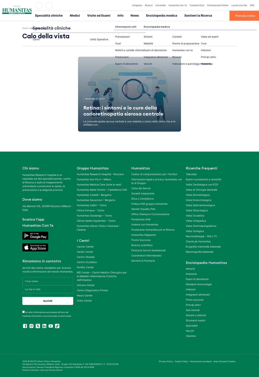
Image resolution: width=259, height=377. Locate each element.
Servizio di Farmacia (143, 260)
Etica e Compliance (142, 198)
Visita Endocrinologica (198, 199)
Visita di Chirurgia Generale (201, 189)
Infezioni (191, 289)
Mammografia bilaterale (199, 251)
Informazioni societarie (201, 361)
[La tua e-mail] (47, 289)
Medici (71, 15)
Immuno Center (86, 284)
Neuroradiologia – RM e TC (201, 235)
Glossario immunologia (199, 283)
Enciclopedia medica (152, 15)
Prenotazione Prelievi (218, 5)
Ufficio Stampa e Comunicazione (150, 213)
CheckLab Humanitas (198, 241)
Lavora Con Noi (239, 5)
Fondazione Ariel (140, 218)
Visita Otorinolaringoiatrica (201, 225)
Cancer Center (85, 246)
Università (160, 5)
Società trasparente (142, 193)
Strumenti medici (195, 320)
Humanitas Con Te (177, 5)
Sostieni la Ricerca (185, 15)
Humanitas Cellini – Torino (91, 204)
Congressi (137, 5)
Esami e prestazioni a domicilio (203, 178)
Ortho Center (84, 300)
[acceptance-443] (23, 311)
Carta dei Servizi (141, 187)
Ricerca (149, 5)
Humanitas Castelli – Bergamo (94, 194)
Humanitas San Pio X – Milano (94, 178)
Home (25, 27)
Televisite (191, 173)
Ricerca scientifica (142, 244)
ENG (252, 5)
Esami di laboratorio (197, 278)
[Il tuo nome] (47, 281)
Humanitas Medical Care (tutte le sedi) (99, 184)
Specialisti (192, 325)
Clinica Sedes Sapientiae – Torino (96, 220)
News (127, 15)
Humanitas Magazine (143, 234)
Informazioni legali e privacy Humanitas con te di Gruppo (156, 180)
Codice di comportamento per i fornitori (154, 173)
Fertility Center (85, 266)
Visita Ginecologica (197, 210)
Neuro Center (85, 295)
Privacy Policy (166, 361)
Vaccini (190, 330)
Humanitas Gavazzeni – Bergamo (96, 199)
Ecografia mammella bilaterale (203, 246)
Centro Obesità (85, 256)
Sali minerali (193, 309)
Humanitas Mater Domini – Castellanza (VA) (102, 189)
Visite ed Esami (93, 15)
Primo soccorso (195, 299)
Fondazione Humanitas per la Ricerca (153, 229)
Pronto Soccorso (141, 239)
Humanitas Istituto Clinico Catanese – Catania (98, 227)
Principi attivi (193, 304)
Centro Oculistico (87, 261)
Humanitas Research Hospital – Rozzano (100, 173)
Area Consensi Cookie (224, 361)
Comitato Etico (197, 5)
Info (113, 15)
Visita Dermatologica (198, 194)
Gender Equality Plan (143, 208)
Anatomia (191, 273)
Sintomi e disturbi (196, 314)
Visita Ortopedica (196, 220)
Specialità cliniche (47, 15)
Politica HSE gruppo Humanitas (149, 203)
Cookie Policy (181, 361)
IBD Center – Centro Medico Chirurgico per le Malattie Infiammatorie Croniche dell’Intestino (102, 276)
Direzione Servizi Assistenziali (148, 249)
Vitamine (191, 335)
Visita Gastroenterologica (200, 204)
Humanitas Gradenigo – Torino (94, 215)
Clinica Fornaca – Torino (90, 210)
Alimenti (190, 268)
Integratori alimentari (198, 294)
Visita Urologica (195, 230)
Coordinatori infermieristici (146, 255)
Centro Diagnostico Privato (92, 289)
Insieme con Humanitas (144, 224)
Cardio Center (85, 251)
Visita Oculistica (195, 215)
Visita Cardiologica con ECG (202, 184)
